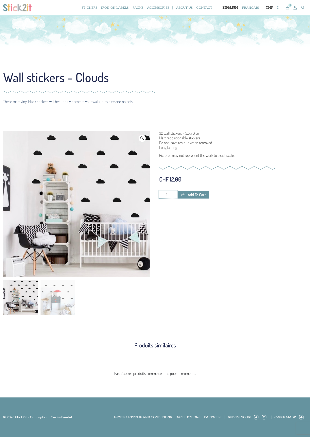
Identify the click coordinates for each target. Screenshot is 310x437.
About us (184, 7)
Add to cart (197, 194)
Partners (212, 417)
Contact (204, 7)
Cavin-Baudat (61, 417)
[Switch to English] (230, 8)
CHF (269, 7)
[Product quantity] (168, 195)
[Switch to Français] (250, 8)
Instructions (188, 417)
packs (137, 7)
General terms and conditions (143, 417)
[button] (295, 7)
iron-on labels (115, 7)
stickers (89, 7)
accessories (158, 7)
